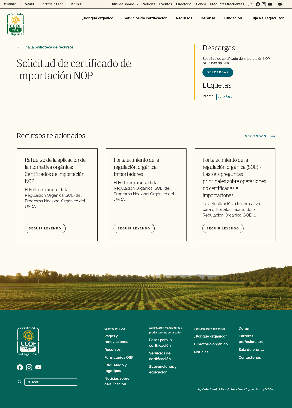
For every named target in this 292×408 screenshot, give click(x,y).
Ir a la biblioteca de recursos (45, 47)
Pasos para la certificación (160, 343)
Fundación (233, 18)
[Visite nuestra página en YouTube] (270, 4)
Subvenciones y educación (163, 369)
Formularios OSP (118, 357)
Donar (76, 4)
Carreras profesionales (251, 339)
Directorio (183, 4)
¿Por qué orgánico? (98, 18)
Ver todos (260, 136)
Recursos (184, 18)
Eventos (165, 4)
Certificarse (52, 4)
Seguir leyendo (45, 228)
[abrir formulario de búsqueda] (250, 4)
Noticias (149, 4)
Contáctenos (250, 357)
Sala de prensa (251, 349)
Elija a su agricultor (267, 18)
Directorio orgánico (211, 344)
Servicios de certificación (146, 18)
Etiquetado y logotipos (115, 368)
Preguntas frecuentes (227, 4)
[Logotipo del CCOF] (15, 20)
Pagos (29, 4)
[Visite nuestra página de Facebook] (258, 4)
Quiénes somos (123, 4)
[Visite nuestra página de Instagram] (264, 4)
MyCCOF (10, 4)
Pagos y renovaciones (116, 339)
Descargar (218, 72)
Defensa (208, 18)
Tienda (200, 4)
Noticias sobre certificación (117, 381)
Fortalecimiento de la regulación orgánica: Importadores (136, 167)
